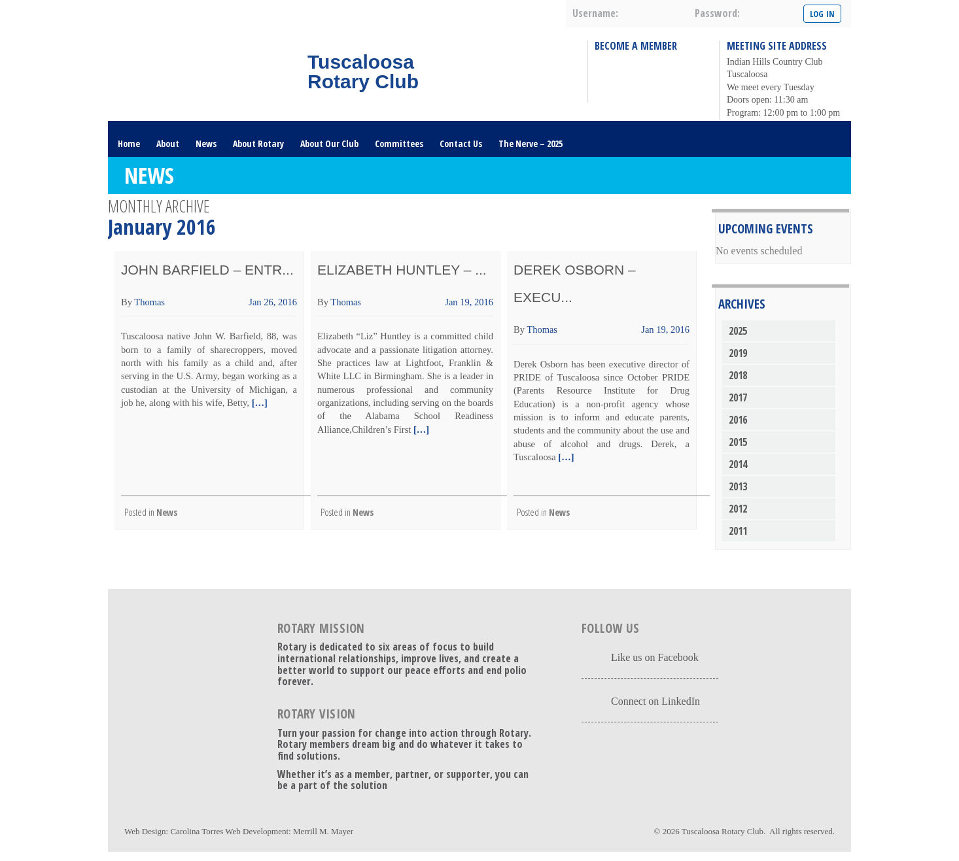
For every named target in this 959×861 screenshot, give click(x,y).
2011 (738, 531)
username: (595, 13)
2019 (738, 353)
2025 (738, 331)
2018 (738, 375)
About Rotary (258, 143)
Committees (399, 143)
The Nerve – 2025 (530, 143)
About (167, 143)
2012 (738, 508)
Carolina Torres (196, 831)
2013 (738, 486)
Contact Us (461, 143)
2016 (738, 420)
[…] (258, 402)
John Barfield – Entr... (207, 269)
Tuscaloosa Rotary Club (722, 831)
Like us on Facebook (655, 657)
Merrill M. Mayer (323, 831)
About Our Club (329, 143)
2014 (738, 464)
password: (717, 13)
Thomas (149, 302)
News (206, 143)
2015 (738, 442)
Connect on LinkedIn (655, 701)
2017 (738, 397)
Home (129, 143)
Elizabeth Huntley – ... (402, 269)
